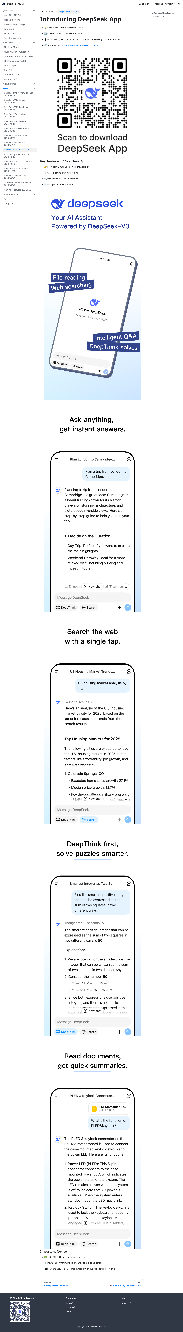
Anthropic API (10, 79)
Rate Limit (9, 29)
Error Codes (10, 33)
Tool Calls (8, 70)
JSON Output (10, 65)
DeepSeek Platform (164, 3)
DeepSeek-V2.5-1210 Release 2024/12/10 (18, 162)
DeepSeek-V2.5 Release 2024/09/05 (15, 177)
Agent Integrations (13, 38)
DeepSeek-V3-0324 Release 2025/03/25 (17, 136)
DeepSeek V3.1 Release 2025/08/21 (15, 122)
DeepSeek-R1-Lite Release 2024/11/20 (16, 169)
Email (69, 1303)
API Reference (9, 83)
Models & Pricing (12, 19)
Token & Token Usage (14, 24)
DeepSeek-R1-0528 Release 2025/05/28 (17, 129)
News (5, 88)
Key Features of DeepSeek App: (163, 13)
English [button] (144, 3)
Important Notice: (158, 16)
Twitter (70, 1311)
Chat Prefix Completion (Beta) (18, 56)
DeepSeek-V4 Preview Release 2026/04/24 (18, 94)
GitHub (126, 1303)
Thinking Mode (11, 47)
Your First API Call (12, 15)
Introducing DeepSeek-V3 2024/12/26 (16, 155)
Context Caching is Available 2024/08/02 (17, 184)
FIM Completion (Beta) (15, 61)
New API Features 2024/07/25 (18, 189)
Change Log (8, 203)
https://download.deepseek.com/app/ (80, 45)
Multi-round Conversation (16, 51)
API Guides (8, 42)
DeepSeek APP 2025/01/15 (16, 149)
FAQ (4, 199)
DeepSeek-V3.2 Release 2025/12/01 (15, 101)
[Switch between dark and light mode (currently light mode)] (179, 4)
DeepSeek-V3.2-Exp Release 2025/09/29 (17, 108)
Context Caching (12, 74)
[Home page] (42, 12)
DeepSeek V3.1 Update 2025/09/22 (15, 115)
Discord (70, 1307)
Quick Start (8, 10)
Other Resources (11, 194)
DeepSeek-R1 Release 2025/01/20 (14, 144)
